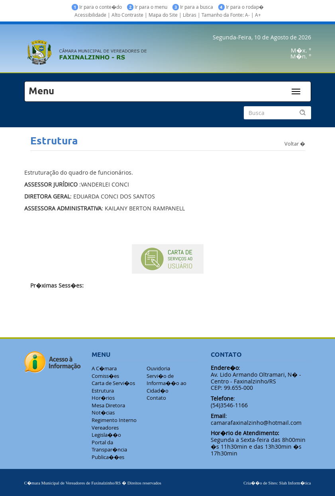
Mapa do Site (163, 15)
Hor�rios (103, 397)
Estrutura (103, 390)
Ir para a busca (192, 7)
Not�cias (103, 412)
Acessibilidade (90, 15)
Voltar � (294, 143)
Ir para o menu (147, 7)
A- (247, 15)
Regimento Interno (114, 420)
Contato (156, 397)
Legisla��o (106, 434)
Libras (189, 15)
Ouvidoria (158, 368)
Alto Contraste (127, 15)
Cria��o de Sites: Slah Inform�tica (277, 482)
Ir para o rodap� (241, 7)
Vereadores (105, 427)
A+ (258, 15)
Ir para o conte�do (97, 7)
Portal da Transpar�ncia (109, 446)
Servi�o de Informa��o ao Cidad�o (166, 383)
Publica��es (108, 457)
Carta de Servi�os (113, 383)
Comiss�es (105, 375)
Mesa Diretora (108, 405)
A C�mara (104, 368)
